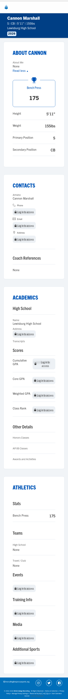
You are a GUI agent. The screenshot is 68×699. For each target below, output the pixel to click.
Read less (20, 70)
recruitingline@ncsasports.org (17, 681)
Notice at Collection (51, 691)
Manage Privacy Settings (20, 693)
